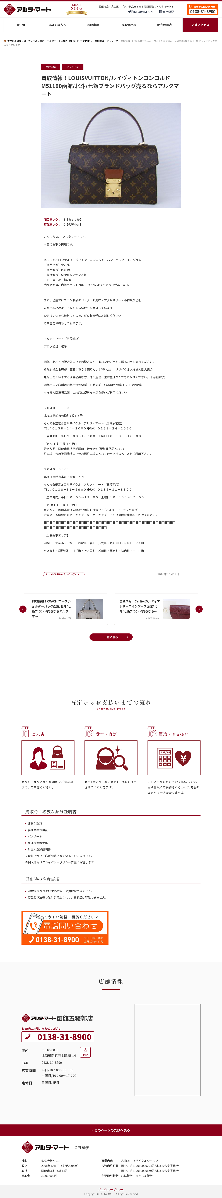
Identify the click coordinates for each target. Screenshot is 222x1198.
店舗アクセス (200, 25)
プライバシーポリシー (111, 1189)
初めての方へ (57, 25)
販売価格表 (164, 25)
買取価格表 (128, 25)
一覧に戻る (111, 637)
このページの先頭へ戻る (110, 1130)
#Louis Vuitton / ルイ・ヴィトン (64, 574)
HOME (21, 25)
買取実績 (93, 25)
